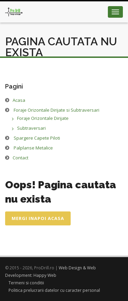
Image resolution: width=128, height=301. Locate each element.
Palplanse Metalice (33, 148)
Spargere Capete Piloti (37, 138)
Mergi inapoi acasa (38, 218)
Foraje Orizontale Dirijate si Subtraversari (56, 110)
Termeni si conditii (26, 283)
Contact (20, 158)
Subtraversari (31, 128)
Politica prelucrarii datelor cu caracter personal (54, 290)
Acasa (19, 100)
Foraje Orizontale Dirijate (43, 118)
